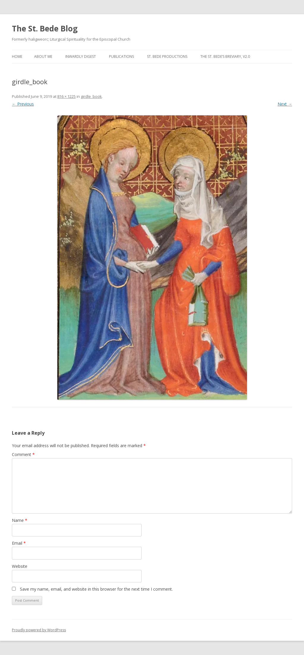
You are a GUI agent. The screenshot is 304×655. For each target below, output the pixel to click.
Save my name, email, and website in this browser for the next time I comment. (96, 589)
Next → (285, 104)
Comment (23, 454)
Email (19, 543)
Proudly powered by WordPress (39, 629)
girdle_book (91, 96)
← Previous (23, 104)
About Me (43, 56)
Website (19, 566)
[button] (152, 257)
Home (17, 56)
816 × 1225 (66, 96)
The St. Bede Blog (44, 28)
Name (19, 520)
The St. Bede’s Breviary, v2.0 (225, 56)
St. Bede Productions (167, 56)
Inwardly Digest (80, 56)
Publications (121, 56)
